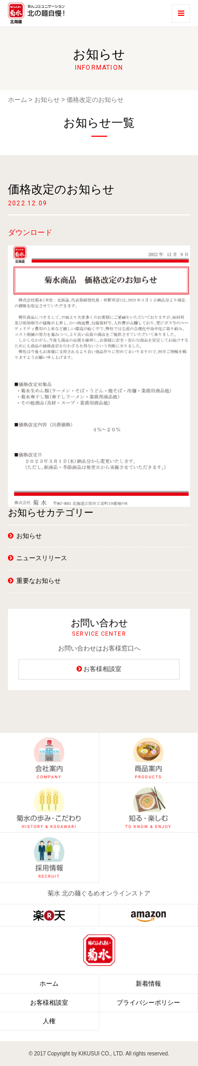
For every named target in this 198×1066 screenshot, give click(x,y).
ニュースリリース (41, 558)
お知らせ (47, 99)
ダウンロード (30, 232)
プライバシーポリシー (148, 1002)
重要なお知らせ (38, 580)
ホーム (17, 99)
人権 (49, 1021)
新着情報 (148, 983)
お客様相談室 (102, 669)
